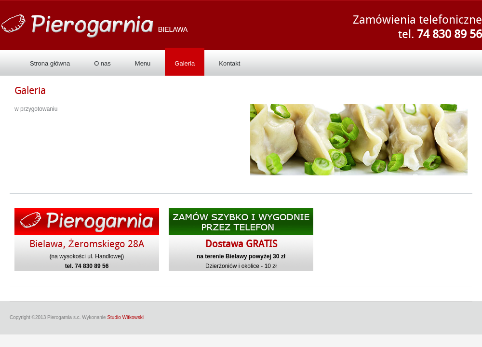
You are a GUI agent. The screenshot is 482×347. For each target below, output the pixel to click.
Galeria (184, 63)
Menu (140, 60)
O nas (102, 63)
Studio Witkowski (125, 317)
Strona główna (50, 63)
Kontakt (229, 63)
